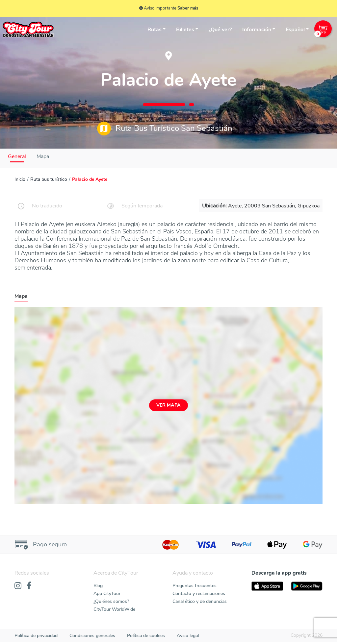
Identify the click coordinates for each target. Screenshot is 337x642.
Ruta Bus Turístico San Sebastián (164, 128)
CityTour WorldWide (114, 609)
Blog (98, 586)
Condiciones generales (92, 635)
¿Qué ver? (220, 29)
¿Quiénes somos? (111, 601)
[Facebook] (29, 586)
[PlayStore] (307, 586)
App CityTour (106, 593)
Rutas (154, 29)
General (17, 156)
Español (295, 29)
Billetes (185, 29)
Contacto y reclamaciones (198, 593)
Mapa (43, 156)
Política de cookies (146, 635)
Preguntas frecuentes (194, 586)
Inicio (19, 179)
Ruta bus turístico (48, 179)
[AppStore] (267, 586)
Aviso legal (188, 635)
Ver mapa (168, 405)
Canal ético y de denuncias (199, 601)
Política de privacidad (36, 635)
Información (256, 29)
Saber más (187, 8)
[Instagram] (17, 586)
